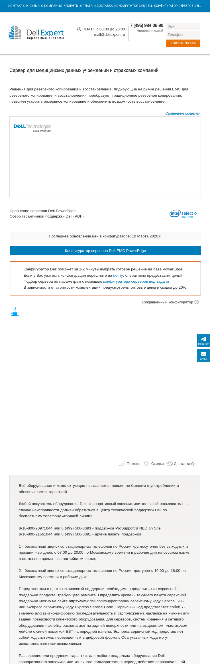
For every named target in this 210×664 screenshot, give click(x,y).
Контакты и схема (24, 6)
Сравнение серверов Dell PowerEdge (43, 211)
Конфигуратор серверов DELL (177, 6)
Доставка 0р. (181, 464)
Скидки (154, 464)
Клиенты (71, 6)
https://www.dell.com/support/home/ (99, 601)
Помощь (130, 464)
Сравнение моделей (182, 113)
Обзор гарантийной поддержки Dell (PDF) (47, 216)
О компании (51, 6)
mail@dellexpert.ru (109, 34)
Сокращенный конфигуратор (167, 302)
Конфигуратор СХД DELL (133, 6)
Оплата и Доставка (96, 6)
